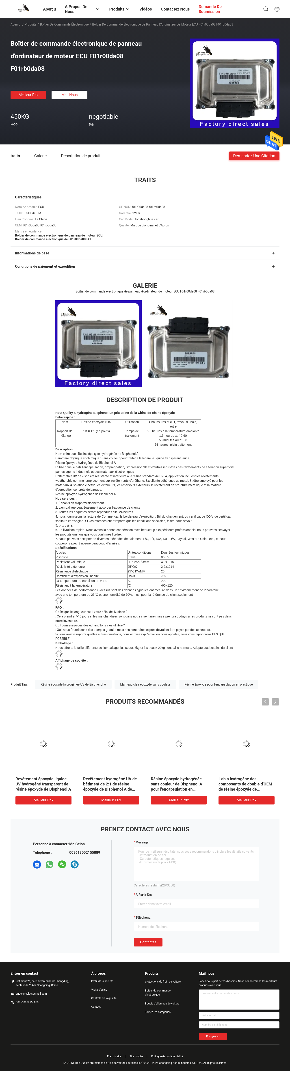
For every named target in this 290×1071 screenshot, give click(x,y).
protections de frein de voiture (163, 981)
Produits (30, 24)
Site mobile (136, 1056)
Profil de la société (102, 981)
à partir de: (144, 895)
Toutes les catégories (158, 1012)
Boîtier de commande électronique (64, 24)
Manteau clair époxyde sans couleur (145, 684)
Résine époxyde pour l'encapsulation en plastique (218, 684)
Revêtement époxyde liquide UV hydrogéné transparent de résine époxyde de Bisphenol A (43, 783)
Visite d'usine (99, 989)
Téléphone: (143, 917)
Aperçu (15, 24)
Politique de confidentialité (167, 1056)
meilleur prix (28, 95)
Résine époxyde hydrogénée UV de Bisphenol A (73, 684)
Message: (142, 842)
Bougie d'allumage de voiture (162, 1003)
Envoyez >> (212, 1036)
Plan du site (114, 1056)
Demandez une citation (254, 155)
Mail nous (69, 95)
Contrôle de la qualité (104, 998)
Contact (96, 1006)
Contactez (148, 942)
